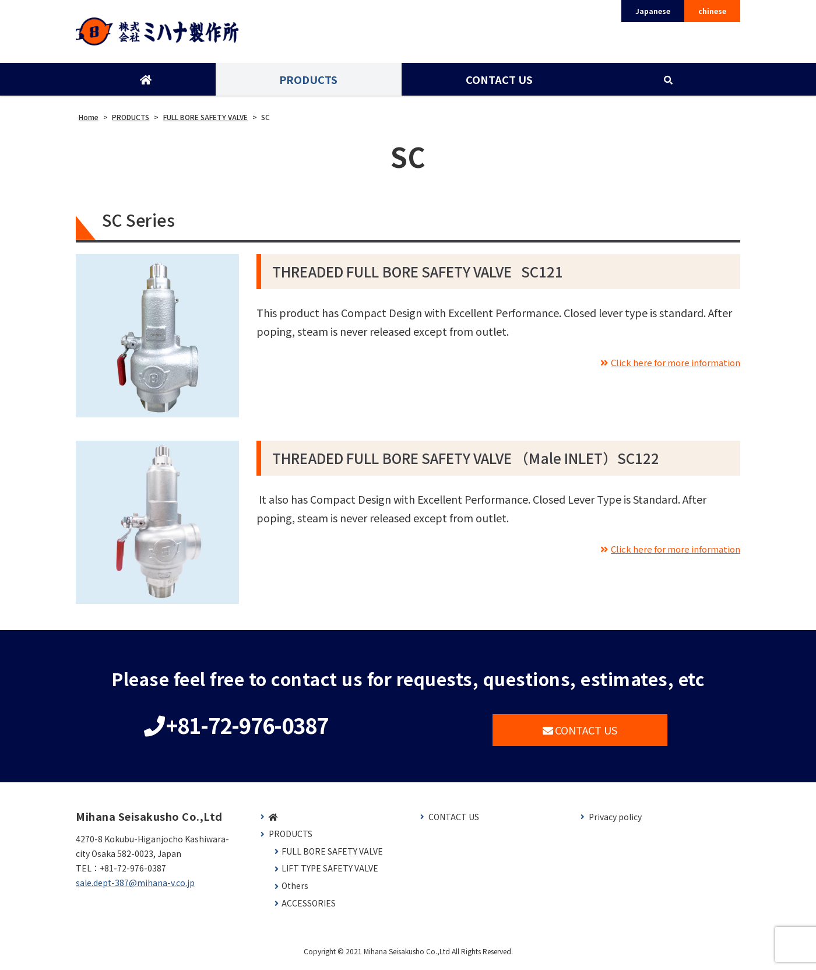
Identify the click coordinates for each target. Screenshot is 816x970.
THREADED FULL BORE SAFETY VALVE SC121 (417, 275)
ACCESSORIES (309, 907)
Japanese (652, 11)
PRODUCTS (308, 83)
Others (295, 889)
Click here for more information (664, 365)
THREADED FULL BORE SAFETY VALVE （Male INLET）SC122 (465, 462)
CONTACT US (498, 83)
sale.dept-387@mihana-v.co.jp (135, 886)
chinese (712, 11)
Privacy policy (615, 821)
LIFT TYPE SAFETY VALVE (330, 872)
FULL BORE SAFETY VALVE (332, 855)
